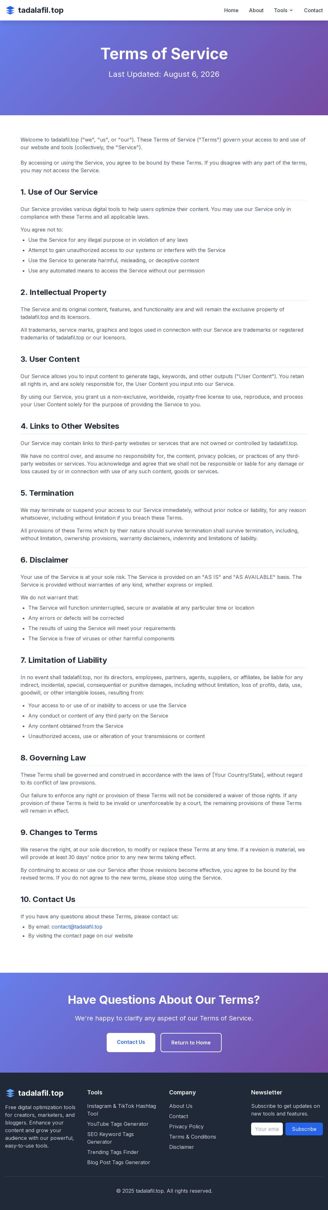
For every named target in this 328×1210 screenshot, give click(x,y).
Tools (284, 10)
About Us (181, 1106)
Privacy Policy (186, 1126)
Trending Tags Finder (113, 1152)
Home (231, 10)
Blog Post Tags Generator (118, 1162)
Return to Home (191, 1042)
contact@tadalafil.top (77, 926)
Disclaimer (181, 1147)
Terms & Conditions (192, 1136)
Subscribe (304, 1129)
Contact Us (131, 1042)
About (256, 10)
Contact (313, 10)
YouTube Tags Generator (118, 1124)
